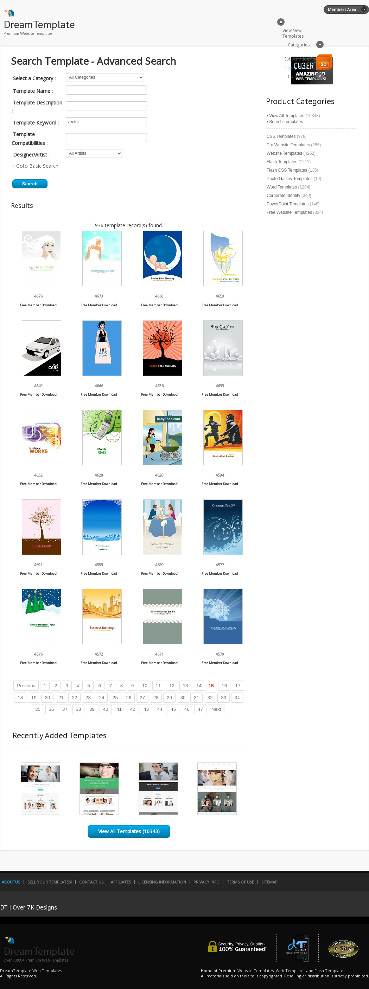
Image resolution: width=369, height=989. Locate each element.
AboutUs (11, 882)
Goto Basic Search (37, 165)
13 (185, 685)
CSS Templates (281, 136)
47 (200, 709)
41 (119, 709)
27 (142, 697)
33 (223, 697)
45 (173, 709)
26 (129, 697)
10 (144, 685)
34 (237, 697)
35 (37, 709)
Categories (299, 45)
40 (105, 709)
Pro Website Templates (288, 144)
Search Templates (286, 121)
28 (156, 697)
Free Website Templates (289, 212)
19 (34, 697)
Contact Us (91, 882)
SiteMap (269, 882)
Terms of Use (240, 882)
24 (101, 697)
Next (216, 709)
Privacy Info (206, 882)
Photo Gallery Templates (290, 178)
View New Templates (293, 33)
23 (88, 697)
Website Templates (284, 153)
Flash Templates (282, 161)
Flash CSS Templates (287, 170)
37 (65, 709)
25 (115, 697)
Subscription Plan (301, 59)
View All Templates (286, 115)
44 (160, 709)
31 (196, 697)
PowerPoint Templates (287, 204)
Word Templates (282, 187)
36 (51, 709)
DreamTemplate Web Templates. (31, 970)
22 (74, 697)
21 (61, 697)
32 (210, 697)
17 (238, 685)
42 (132, 709)
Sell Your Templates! (49, 882)
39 (92, 709)
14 (199, 685)
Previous (26, 685)
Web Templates (290, 970)
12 (171, 685)
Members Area (342, 9)
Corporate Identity (283, 195)
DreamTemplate (39, 24)
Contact (295, 76)
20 (47, 697)
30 (183, 697)
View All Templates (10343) (129, 831)
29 (169, 697)
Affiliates (121, 882)
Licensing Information (162, 882)
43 (146, 709)
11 (158, 685)
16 (224, 685)
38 (78, 709)
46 (187, 709)
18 (20, 697)
